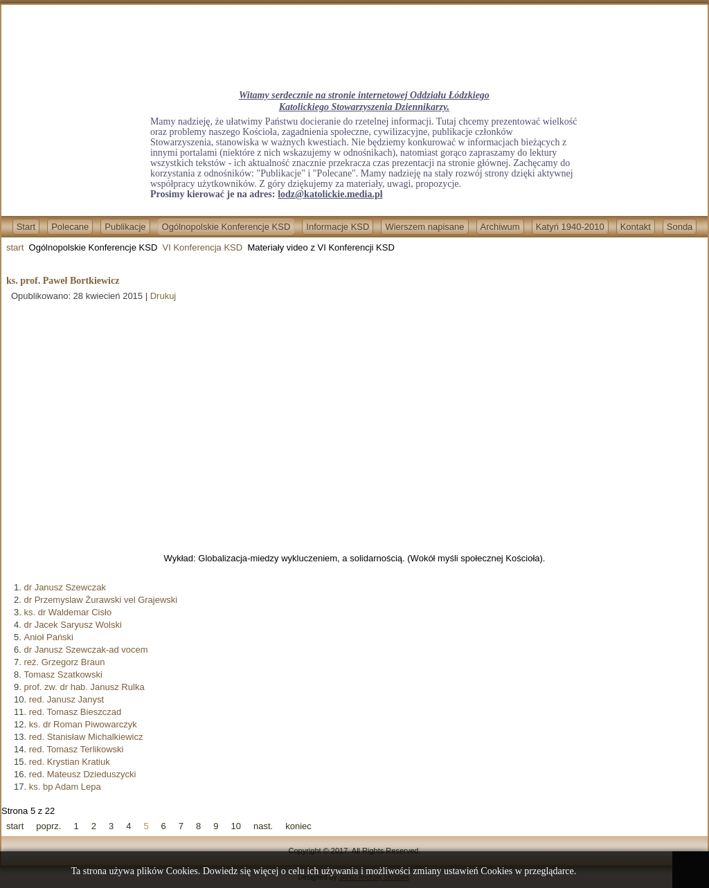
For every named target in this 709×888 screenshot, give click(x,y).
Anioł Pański (48, 637)
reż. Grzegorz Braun (64, 662)
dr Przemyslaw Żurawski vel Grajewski (100, 600)
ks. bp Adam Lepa (65, 786)
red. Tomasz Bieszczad (75, 712)
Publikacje (125, 226)
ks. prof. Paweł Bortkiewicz (62, 280)
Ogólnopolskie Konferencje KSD (226, 226)
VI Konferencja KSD (203, 247)
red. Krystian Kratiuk (69, 761)
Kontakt (635, 226)
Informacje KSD (337, 226)
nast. (263, 826)
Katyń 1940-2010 (570, 226)
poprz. (48, 826)
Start (26, 226)
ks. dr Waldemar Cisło (67, 612)
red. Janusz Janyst (66, 699)
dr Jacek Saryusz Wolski (72, 624)
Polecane (70, 226)
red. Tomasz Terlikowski (76, 749)
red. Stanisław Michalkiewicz (86, 737)
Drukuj (163, 296)
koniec (298, 826)
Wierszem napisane (424, 226)
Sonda (680, 226)
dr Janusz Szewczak (65, 587)
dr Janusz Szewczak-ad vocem (85, 649)
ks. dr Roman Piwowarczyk (83, 724)
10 (236, 826)
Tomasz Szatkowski (63, 674)
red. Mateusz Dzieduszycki (82, 774)
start (15, 247)
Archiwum (500, 226)
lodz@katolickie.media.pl (330, 194)
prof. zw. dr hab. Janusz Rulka (84, 687)
